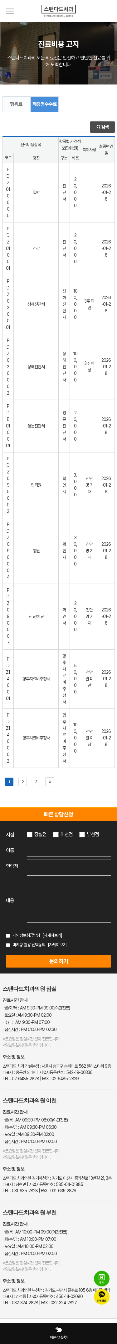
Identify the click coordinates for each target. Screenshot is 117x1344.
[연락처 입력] (69, 866)
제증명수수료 (44, 104)
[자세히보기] (52, 935)
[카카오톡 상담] (102, 1297)
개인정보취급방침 (26, 935)
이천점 (67, 834)
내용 (10, 900)
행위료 (16, 104)
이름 (10, 850)
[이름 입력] (69, 850)
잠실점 (40, 834)
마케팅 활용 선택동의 (28, 944)
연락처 (12, 866)
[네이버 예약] (102, 1279)
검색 (102, 127)
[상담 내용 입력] (69, 899)
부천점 (93, 834)
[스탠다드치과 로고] (58, 20)
